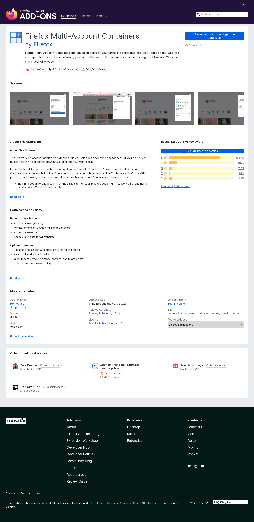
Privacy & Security (100, 313)
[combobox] (222, 14)
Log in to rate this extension (202, 151)
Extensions (68, 16)
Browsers (195, 427)
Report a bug (77, 474)
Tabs (117, 313)
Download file (193, 44)
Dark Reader (28, 365)
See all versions (178, 303)
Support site (18, 307)
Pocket (193, 454)
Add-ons (74, 420)
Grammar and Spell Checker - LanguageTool (120, 366)
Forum (71, 468)
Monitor (194, 447)
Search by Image (191, 365)
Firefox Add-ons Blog (83, 434)
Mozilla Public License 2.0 (105, 323)
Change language (198, 502)
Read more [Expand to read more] (17, 196)
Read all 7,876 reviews (175, 186)
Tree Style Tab (30, 387)
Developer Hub (78, 447)
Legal (39, 493)
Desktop (133, 427)
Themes (85, 16)
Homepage (17, 303)
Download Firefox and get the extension (214, 35)
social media (231, 313)
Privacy (10, 493)
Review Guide (77, 481)
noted (40, 503)
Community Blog (79, 461)
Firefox (42, 44)
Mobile (132, 434)
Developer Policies (81, 454)
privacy (203, 313)
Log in (244, 4)
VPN (191, 434)
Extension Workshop (82, 440)
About (71, 427)
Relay (192, 440)
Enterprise (134, 440)
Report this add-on (22, 336)
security (215, 313)
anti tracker (175, 313)
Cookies (25, 493)
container (190, 313)
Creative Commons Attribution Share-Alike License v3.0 (130, 503)
